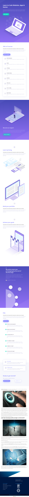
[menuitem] (14, 496)
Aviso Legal (4, 489)
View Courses (6, 14)
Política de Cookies (5, 488)
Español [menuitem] (15, 496)
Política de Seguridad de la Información (7, 485)
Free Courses (10, 363)
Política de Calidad (5, 484)
